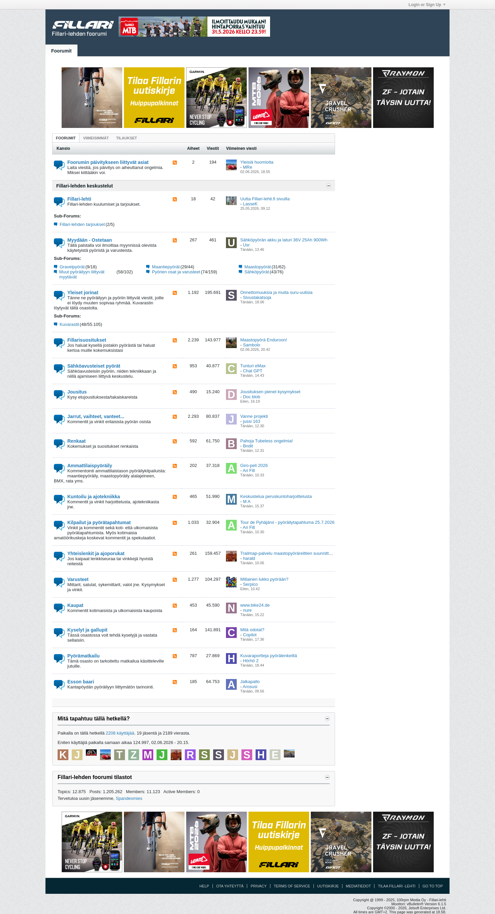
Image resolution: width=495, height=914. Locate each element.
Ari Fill (249, 470)
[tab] (65, 137)
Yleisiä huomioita (256, 162)
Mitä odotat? (252, 629)
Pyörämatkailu (83, 655)
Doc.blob (251, 396)
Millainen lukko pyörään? (264, 579)
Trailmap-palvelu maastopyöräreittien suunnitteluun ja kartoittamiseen (307, 553)
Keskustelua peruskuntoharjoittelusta (275, 496)
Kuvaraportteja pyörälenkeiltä (268, 655)
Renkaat (76, 441)
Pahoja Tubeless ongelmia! (266, 440)
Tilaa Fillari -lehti (396, 886)
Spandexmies (129, 798)
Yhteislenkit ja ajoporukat (96, 553)
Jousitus (77, 392)
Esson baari (80, 681)
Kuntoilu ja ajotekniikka (93, 496)
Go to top (433, 886)
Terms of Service (292, 886)
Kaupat (75, 605)
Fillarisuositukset (86, 340)
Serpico (250, 584)
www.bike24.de (254, 605)
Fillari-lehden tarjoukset (82, 224)
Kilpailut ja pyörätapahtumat (99, 522)
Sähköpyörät (256, 271)
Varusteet (78, 579)
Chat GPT (252, 370)
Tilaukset (126, 138)
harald (249, 558)
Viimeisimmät (96, 138)
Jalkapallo (250, 681)
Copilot (249, 634)
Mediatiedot (358, 886)
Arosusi (250, 686)
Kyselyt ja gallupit (87, 630)
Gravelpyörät (72, 266)
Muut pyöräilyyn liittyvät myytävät (81, 274)
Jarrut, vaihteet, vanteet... (95, 416)
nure (247, 610)
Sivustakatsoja (257, 297)
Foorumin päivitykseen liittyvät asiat (107, 162)
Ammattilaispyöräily (89, 465)
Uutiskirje (328, 886)
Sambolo (251, 344)
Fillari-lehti (79, 199)
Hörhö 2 (250, 660)
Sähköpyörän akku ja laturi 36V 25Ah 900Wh (283, 239)
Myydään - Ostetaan (89, 240)
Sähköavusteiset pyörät (93, 366)
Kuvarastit (69, 324)
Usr (246, 244)
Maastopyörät (257, 266)
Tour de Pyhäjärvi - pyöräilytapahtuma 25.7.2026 (287, 522)
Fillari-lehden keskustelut (84, 186)
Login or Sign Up (427, 4)
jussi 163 (251, 421)
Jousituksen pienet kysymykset (270, 391)
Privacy (258, 886)
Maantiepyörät (165, 266)
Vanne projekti (254, 416)
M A (246, 501)
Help (204, 886)
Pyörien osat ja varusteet (176, 271)
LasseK (250, 203)
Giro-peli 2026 (254, 465)
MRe (247, 167)
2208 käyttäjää (120, 733)
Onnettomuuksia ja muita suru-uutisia (276, 292)
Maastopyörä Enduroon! (263, 339)
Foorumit (61, 51)
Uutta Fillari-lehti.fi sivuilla (265, 198)
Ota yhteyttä (230, 886)
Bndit (248, 445)
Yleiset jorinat (82, 292)
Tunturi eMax (252, 365)
